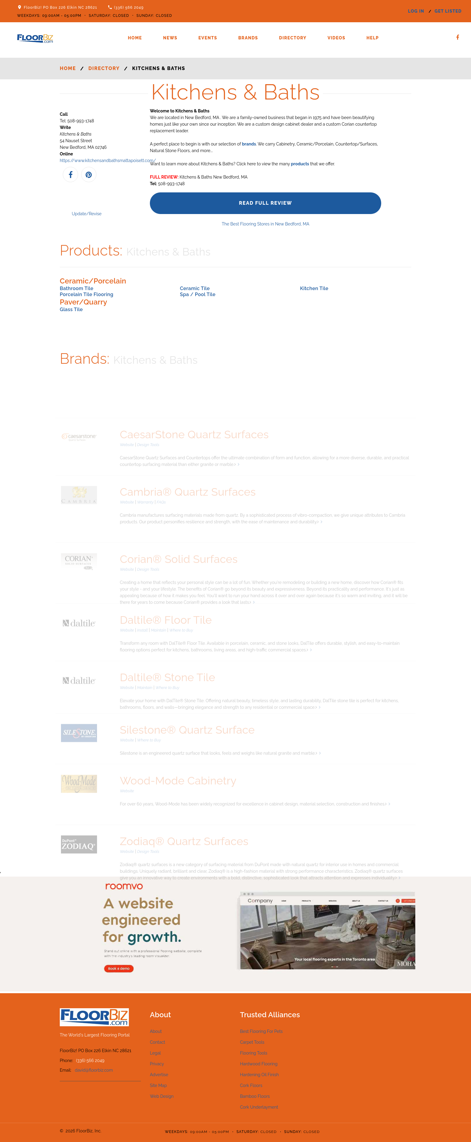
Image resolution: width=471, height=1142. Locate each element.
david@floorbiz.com (94, 1070)
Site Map (158, 1085)
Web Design (162, 1096)
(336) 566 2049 (129, 7)
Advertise (159, 1074)
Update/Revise (87, 213)
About (156, 1031)
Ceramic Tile (195, 288)
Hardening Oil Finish (259, 1074)
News (170, 37)
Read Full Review (265, 203)
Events (208, 37)
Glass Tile (71, 309)
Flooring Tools (253, 1053)
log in (416, 11)
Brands (248, 37)
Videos (336, 37)
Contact (157, 1042)
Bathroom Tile (76, 288)
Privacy (157, 1063)
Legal (155, 1053)
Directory (292, 37)
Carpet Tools (252, 1042)
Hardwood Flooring (259, 1063)
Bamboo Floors (255, 1096)
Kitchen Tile (314, 288)
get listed (448, 11)
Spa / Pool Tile (197, 294)
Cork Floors (251, 1085)
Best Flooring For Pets (261, 1031)
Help (372, 37)
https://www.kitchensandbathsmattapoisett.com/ (108, 160)
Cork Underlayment (259, 1107)
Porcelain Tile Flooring (86, 294)
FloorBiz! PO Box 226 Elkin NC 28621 (60, 7)
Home (135, 37)
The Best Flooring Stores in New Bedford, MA (265, 224)
